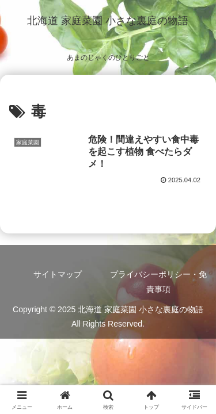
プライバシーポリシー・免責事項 (158, 281)
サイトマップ (57, 274)
